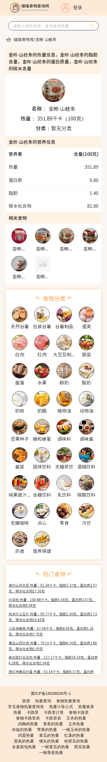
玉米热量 (76, 724)
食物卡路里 (79, 712)
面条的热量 (24, 741)
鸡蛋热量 (26, 735)
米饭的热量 (22, 729)
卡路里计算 (54, 712)
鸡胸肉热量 (28, 724)
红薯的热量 (74, 735)
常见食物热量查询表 (26, 706)
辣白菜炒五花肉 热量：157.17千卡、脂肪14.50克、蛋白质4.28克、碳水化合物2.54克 (53, 660)
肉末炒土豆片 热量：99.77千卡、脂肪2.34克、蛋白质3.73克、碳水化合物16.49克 (53, 616)
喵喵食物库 (24, 39)
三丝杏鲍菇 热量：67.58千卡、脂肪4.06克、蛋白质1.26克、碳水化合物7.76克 (51, 631)
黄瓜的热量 (49, 735)
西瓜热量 (82, 746)
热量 (17, 712)
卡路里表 (53, 718)
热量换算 (86, 706)
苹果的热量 (47, 729)
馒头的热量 (49, 741)
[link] (24, 39)
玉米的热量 (76, 718)
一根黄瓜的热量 (55, 746)
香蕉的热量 (53, 724)
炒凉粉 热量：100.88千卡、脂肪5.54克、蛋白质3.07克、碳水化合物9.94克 (52, 602)
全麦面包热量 (24, 746)
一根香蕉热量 (51, 752)
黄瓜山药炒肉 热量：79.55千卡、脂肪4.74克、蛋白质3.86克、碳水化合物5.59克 (53, 645)
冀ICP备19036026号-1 (51, 693)
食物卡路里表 (28, 718)
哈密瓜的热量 (76, 741)
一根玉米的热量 (76, 729)
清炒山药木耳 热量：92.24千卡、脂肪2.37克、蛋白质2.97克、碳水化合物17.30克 (53, 588)
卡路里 (33, 712)
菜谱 (26, 701)
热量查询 (43, 701)
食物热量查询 (68, 701)
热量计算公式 (61, 706)
